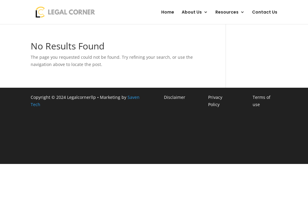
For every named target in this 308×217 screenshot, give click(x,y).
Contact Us (264, 12)
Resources (227, 12)
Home (167, 12)
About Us (192, 12)
